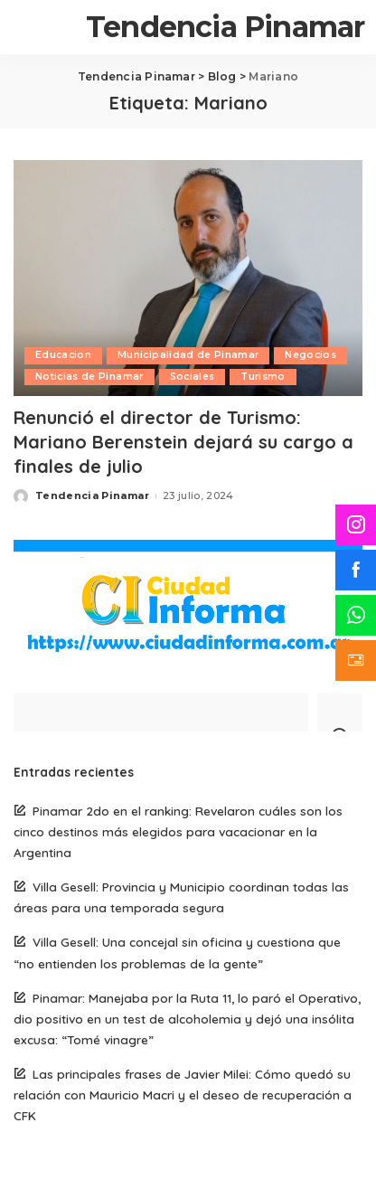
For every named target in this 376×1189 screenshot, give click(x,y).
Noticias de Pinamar (89, 376)
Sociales (192, 376)
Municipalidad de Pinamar (188, 355)
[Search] (339, 712)
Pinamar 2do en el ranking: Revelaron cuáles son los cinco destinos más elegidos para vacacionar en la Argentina (178, 831)
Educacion (63, 355)
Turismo (262, 376)
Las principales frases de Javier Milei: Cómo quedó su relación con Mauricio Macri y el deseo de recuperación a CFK (183, 1094)
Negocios (310, 355)
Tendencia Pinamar (225, 26)
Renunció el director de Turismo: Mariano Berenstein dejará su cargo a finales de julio (183, 441)
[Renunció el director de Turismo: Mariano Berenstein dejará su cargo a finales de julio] (188, 278)
